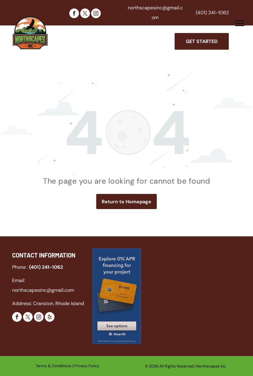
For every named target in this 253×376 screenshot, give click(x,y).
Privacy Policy (86, 365)
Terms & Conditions (53, 365)
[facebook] (74, 14)
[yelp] (49, 317)
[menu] (240, 23)
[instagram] (96, 14)
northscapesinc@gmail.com (43, 290)
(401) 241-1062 (212, 12)
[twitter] (85, 14)
